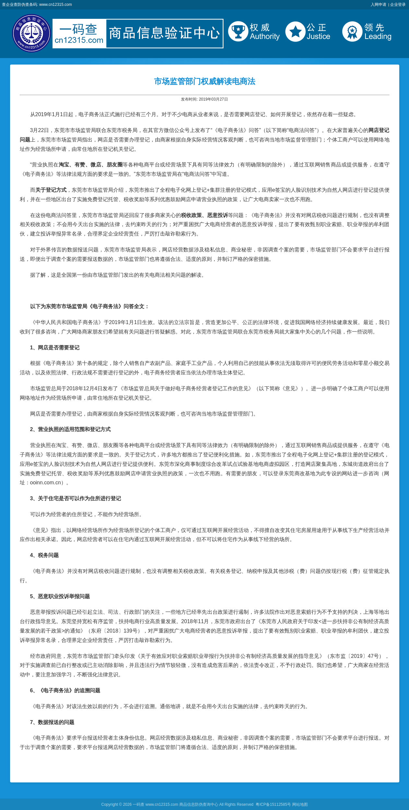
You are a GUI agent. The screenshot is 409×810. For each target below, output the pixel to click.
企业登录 (398, 4)
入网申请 (378, 4)
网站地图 (300, 804)
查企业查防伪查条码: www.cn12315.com (37, 4)
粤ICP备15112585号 (273, 804)
